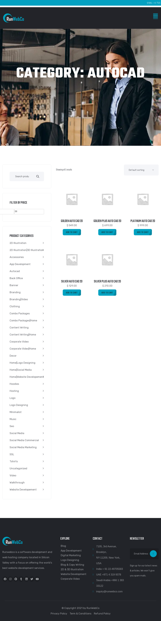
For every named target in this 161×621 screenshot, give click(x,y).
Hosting (14, 390)
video (13, 475)
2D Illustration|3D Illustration (27, 250)
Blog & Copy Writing (72, 564)
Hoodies (14, 383)
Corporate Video (19, 341)
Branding (15, 292)
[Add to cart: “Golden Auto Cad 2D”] (72, 232)
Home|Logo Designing (22, 362)
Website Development (73, 574)
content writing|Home (23, 334)
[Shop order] (141, 170)
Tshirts (14, 461)
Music (13, 419)
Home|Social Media (21, 369)
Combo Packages (20, 313)
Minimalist (16, 412)
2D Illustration (18, 243)
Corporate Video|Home (23, 348)
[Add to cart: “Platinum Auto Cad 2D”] (143, 232)
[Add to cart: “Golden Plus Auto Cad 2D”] (107, 232)
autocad (15, 271)
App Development (20, 264)
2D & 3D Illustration (72, 569)
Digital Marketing (71, 555)
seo (12, 426)
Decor (13, 355)
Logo (12, 398)
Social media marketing (23, 447)
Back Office (16, 278)
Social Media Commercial (24, 440)
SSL (12, 454)
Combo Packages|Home (23, 320)
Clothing (15, 306)
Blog (63, 545)
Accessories (17, 257)
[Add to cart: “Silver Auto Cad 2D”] (72, 292)
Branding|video (19, 299)
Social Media (17, 433)
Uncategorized (18, 468)
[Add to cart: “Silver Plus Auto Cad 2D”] (107, 292)
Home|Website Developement (27, 376)
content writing (19, 327)
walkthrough (17, 482)
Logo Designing (19, 405)
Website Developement (23, 489)
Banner (14, 285)
